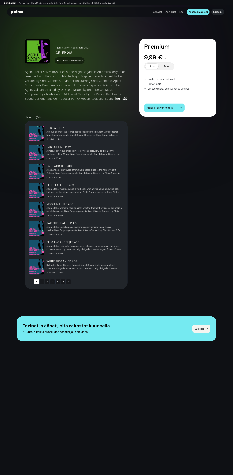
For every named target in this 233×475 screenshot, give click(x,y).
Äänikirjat (170, 11)
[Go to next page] (73, 281)
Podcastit (157, 11)
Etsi (181, 11)
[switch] (152, 66)
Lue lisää (111, 3)
